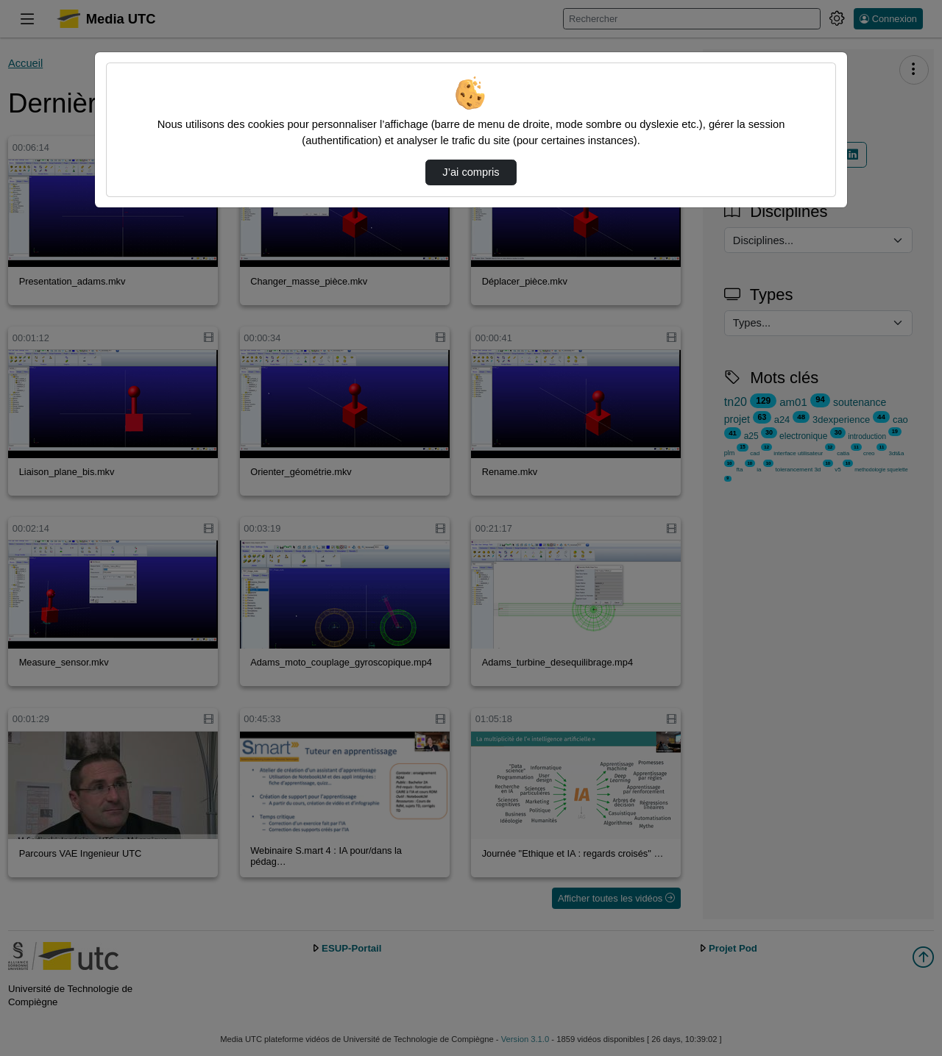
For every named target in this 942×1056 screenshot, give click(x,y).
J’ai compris (470, 172)
